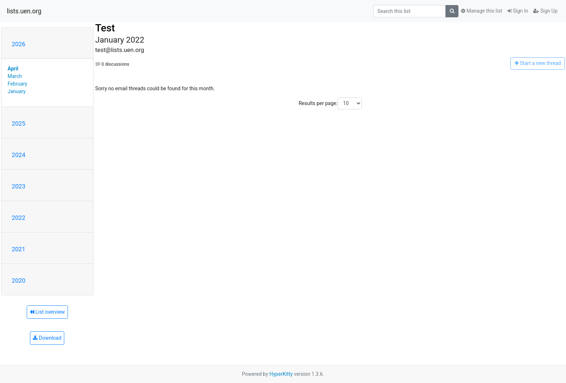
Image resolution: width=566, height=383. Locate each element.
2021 (19, 249)
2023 (19, 186)
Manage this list (481, 11)
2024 (19, 154)
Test (105, 28)
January (17, 91)
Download (47, 338)
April (13, 68)
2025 (19, 123)
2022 (19, 217)
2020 (19, 280)
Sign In (518, 11)
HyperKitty (281, 374)
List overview (47, 312)
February (17, 84)
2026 (19, 44)
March (15, 76)
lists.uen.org (24, 11)
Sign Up (545, 11)
